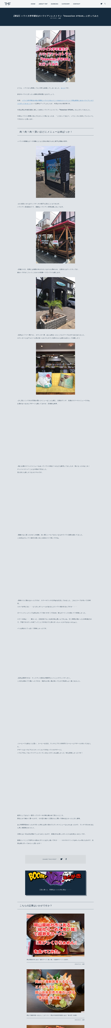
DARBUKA (54, 4)
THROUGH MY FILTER (7, 4)
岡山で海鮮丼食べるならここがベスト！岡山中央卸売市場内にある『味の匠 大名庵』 (55, 934)
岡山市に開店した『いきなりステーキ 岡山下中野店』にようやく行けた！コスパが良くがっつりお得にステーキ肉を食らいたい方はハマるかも (55, 970)
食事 (59, 18)
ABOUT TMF (43, 4)
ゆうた (63, 88)
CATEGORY (66, 4)
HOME (33, 4)
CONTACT (76, 4)
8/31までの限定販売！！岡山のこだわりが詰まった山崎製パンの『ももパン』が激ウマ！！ (79, 968)
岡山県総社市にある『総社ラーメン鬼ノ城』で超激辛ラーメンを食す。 (31, 934)
